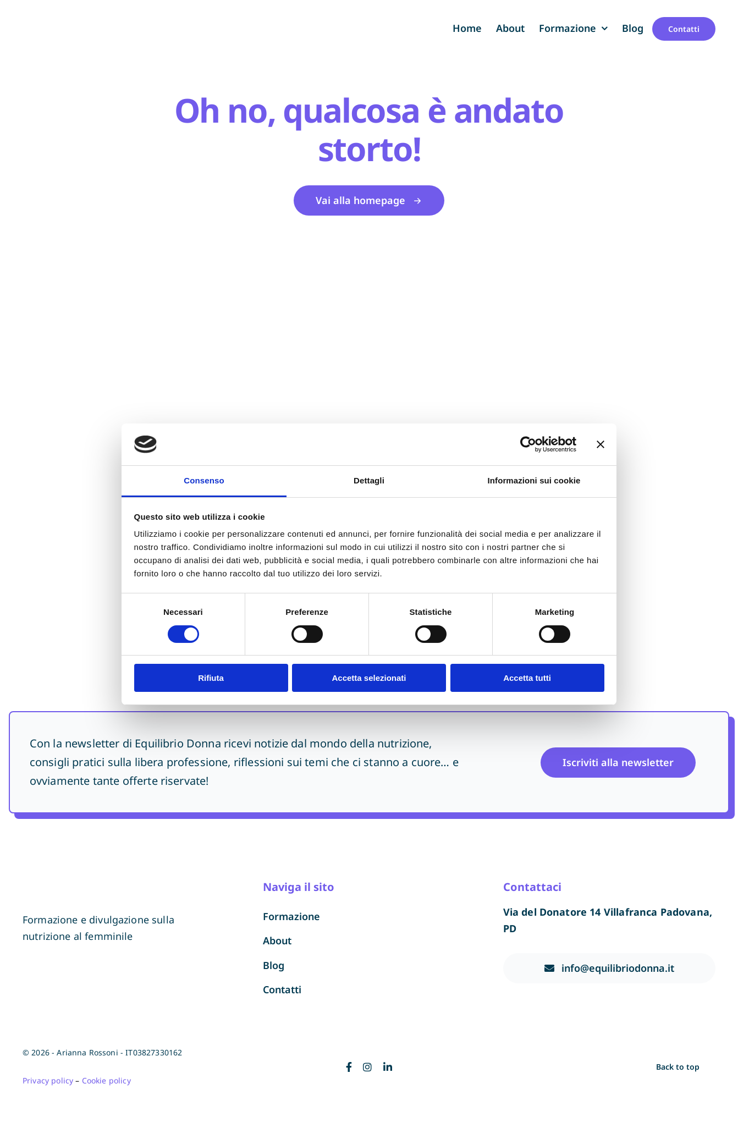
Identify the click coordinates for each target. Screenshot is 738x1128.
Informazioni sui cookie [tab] (534, 480)
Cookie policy (106, 1080)
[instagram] (367, 1067)
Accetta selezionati (369, 678)
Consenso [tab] (204, 480)
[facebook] (349, 1067)
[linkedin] (387, 1067)
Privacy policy (48, 1080)
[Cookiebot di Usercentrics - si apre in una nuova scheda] (528, 444)
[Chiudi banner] (600, 444)
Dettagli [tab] (369, 480)
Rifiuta (211, 678)
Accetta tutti (527, 678)
